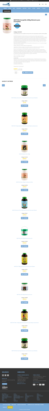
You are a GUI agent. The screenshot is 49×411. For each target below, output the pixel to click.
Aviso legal (14, 404)
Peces (29, 8)
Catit (26, 393)
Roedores (19, 8)
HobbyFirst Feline (17, 395)
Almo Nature (4, 393)
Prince (26, 398)
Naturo (26, 397)
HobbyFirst (39, 394)
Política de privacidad (21, 404)
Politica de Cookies (6, 404)
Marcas (38, 8)
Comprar (24, 105)
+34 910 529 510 (36, 382)
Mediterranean (4, 397)
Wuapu (26, 400)
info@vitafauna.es (21, 383)
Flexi (26, 394)
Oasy (14, 398)
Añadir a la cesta (27, 72)
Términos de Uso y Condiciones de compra (35, 404)
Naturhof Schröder (17, 397)
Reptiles (24, 8)
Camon (15, 393)
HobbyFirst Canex (5, 395)
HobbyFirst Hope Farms (29, 395)
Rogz (3, 399)
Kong (38, 396)
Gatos (9, 8)
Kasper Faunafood (40, 395)
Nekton (38, 397)
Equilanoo (15, 394)
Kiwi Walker (27, 396)
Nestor (3, 398)
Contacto (5, 407)
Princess (38, 398)
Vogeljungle (16, 400)
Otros (33, 8)
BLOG (43, 8)
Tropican (38, 399)
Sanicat (15, 399)
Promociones (7, 11)
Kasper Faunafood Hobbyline (18, 396)
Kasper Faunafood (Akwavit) (7, 396)
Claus (38, 393)
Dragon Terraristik (5, 394)
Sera (26, 399)
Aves (14, 8)
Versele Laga (4, 400)
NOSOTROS (10, 407)
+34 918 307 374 (20, 382)
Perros (5, 8)
